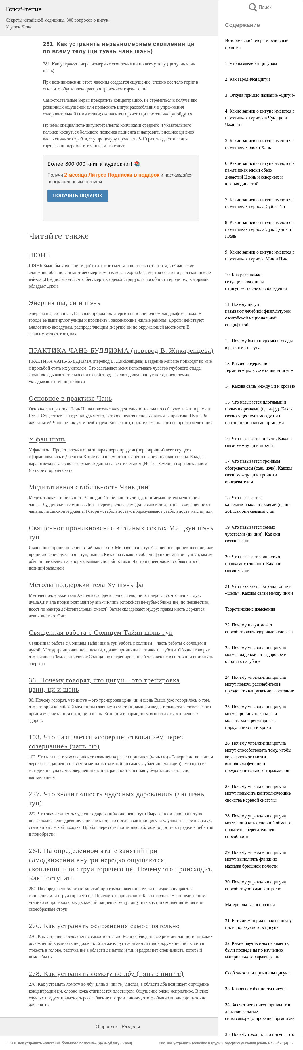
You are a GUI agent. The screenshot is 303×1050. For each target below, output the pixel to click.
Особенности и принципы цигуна (257, 972)
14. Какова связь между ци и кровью (260, 386)
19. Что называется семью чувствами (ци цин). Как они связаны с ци (252, 534)
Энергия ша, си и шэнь (64, 302)
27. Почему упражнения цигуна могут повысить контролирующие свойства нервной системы (258, 793)
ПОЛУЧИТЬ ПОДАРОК (77, 195)
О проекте (106, 1026)
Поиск (259, 7)
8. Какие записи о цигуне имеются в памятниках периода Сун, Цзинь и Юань (259, 229)
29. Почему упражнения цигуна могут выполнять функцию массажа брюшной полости (255, 859)
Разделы (131, 1026)
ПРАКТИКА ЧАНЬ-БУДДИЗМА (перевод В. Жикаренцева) (121, 350)
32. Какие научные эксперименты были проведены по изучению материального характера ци (257, 950)
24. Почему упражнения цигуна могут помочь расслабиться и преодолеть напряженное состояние (259, 684)
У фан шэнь (47, 439)
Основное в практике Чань (70, 398)
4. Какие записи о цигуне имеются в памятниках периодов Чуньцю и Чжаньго (259, 118)
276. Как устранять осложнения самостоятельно (104, 925)
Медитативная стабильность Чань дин (89, 487)
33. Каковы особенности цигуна (256, 988)
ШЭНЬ (39, 255)
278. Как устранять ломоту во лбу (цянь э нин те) (106, 973)
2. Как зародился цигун (247, 79)
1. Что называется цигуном (251, 63)
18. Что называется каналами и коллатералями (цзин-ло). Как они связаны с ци (257, 504)
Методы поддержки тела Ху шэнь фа (86, 584)
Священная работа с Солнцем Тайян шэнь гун (101, 632)
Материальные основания (250, 904)
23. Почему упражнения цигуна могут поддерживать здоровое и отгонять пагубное (256, 654)
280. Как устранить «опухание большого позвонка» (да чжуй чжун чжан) (71, 1043)
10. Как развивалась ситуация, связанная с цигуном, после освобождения (256, 281)
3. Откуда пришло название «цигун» (260, 95)
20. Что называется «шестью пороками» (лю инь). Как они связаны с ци (253, 563)
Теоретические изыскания (250, 609)
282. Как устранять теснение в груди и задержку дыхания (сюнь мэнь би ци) (223, 1043)
